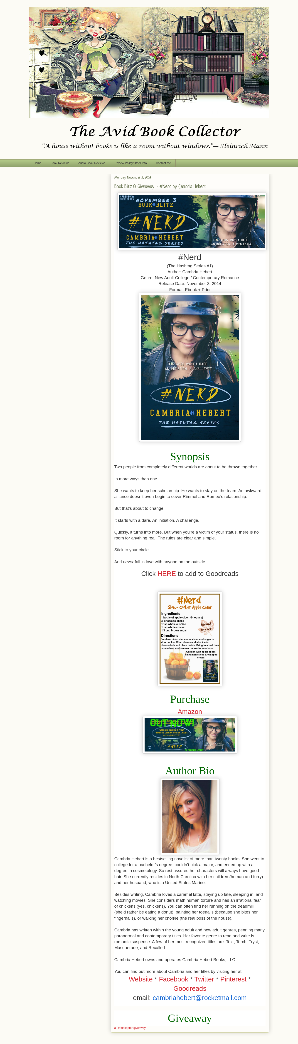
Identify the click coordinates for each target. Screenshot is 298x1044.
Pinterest (233, 979)
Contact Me (163, 163)
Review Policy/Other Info (130, 163)
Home (38, 163)
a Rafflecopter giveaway (130, 1028)
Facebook (173, 979)
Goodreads (189, 988)
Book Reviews (60, 163)
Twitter (204, 979)
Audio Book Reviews (91, 163)
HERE (167, 573)
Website (141, 979)
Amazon (190, 711)
